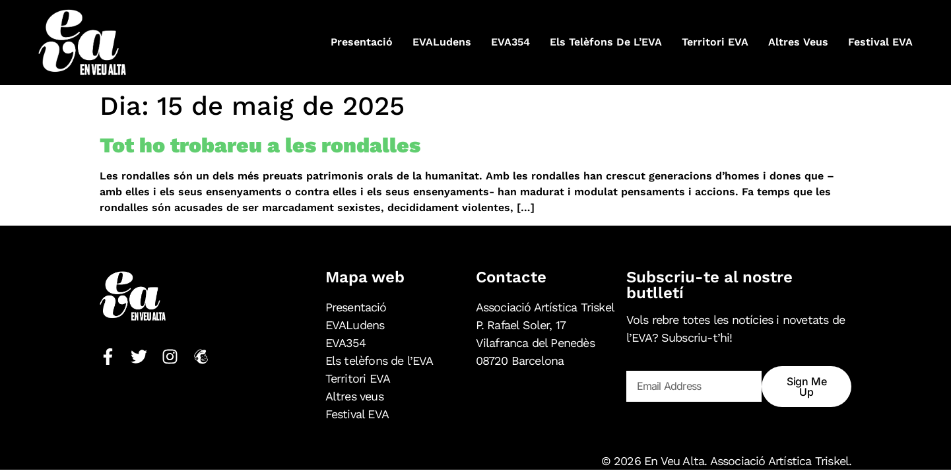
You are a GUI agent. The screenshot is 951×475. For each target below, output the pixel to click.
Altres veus (798, 42)
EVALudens (441, 42)
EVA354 (510, 42)
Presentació (362, 42)
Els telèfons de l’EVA (606, 42)
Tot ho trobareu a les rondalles (260, 145)
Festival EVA (880, 42)
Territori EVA (715, 42)
